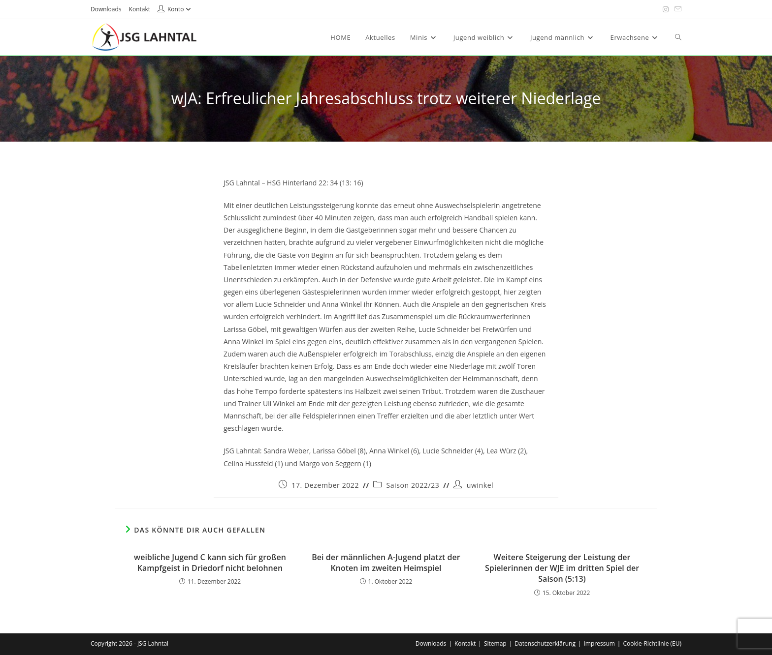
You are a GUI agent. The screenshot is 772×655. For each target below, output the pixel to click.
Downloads (106, 9)
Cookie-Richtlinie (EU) (652, 643)
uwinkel (480, 485)
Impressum (599, 643)
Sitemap (495, 643)
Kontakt (139, 9)
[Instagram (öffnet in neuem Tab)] (666, 9)
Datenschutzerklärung (545, 643)
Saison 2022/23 (412, 485)
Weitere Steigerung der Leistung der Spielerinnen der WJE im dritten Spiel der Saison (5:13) (562, 568)
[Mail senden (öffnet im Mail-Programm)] (676, 9)
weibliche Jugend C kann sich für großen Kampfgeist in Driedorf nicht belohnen (210, 562)
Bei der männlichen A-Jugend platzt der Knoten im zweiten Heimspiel (386, 562)
